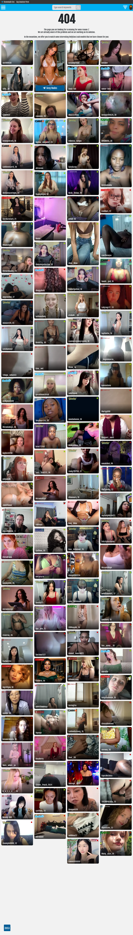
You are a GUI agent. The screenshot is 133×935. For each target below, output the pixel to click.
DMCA (7, 928)
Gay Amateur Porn (22, 2)
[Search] (78, 7)
